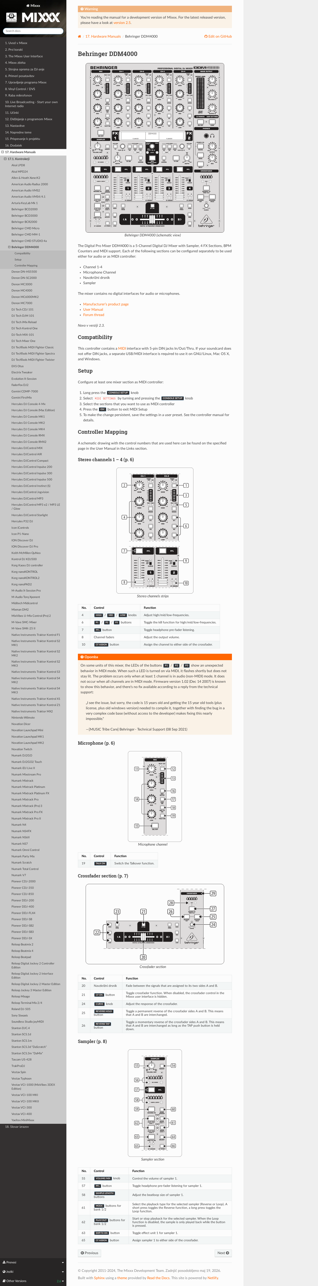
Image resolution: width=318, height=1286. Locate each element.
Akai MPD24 (20, 171)
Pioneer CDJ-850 (23, 894)
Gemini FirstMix (22, 397)
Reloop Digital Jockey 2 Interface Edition (32, 975)
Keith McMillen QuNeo (26, 553)
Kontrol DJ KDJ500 (24, 559)
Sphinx (99, 1278)
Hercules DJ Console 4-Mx (28, 404)
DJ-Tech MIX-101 (23, 335)
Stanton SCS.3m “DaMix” (27, 1053)
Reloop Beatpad (21, 957)
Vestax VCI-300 (22, 1107)
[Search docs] (33, 31)
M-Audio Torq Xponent (26, 597)
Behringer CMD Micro (25, 228)
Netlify (213, 1278)
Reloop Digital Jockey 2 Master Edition (36, 984)
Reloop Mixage (21, 996)
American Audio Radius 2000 (30, 184)
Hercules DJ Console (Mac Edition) (33, 410)
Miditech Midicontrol (25, 603)
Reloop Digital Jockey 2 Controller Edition (33, 965)
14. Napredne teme (18, 132)
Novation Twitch (22, 749)
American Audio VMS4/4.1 (29, 196)
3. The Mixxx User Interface (24, 56)
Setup (18, 259)
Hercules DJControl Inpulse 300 (32, 473)
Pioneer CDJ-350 (23, 888)
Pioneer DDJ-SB (22, 919)
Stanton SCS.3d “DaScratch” (29, 1047)
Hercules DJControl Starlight (30, 515)
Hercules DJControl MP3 (27, 498)
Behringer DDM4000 (23, 247)
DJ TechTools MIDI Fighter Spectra (33, 353)
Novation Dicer (21, 724)
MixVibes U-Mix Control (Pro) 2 (31, 616)
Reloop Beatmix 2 (22, 944)
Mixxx (33, 14)
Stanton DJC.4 (21, 1028)
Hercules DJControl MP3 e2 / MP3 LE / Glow (36, 506)
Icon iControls (20, 527)
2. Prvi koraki (14, 49)
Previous (89, 1253)
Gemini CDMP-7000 (25, 391)
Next (223, 1253)
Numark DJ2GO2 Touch (27, 762)
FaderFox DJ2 (20, 385)
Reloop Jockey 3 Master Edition (31, 990)
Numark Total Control (25, 869)
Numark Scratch (22, 862)
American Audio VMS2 (26, 190)
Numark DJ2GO (22, 755)
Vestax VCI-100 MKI (25, 1095)
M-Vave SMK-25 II (23, 628)
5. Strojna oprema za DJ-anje (24, 69)
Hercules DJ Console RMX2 (29, 442)
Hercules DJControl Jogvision (30, 492)
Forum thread (93, 315)
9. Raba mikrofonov (18, 95)
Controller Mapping (26, 265)
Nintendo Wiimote (23, 717)
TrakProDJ (18, 1066)
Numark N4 (19, 824)
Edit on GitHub (220, 36)
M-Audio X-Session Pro (26, 590)
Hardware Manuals (103, 36)
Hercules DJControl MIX (27, 448)
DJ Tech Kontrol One (25, 328)
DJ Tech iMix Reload (24, 322)
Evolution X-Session (24, 379)
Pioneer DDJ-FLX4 (23, 913)
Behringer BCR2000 (24, 222)
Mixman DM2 (20, 609)
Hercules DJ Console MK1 (28, 416)
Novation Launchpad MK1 (28, 736)
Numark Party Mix (23, 856)
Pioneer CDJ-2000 (24, 881)
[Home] (79, 36)
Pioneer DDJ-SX (22, 938)
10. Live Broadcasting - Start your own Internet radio (31, 104)
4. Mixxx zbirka (15, 62)
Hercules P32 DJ (22, 521)
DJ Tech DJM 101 (23, 315)
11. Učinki (12, 112)
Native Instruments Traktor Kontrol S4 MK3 (36, 690)
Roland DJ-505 (21, 1009)
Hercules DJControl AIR (27, 454)
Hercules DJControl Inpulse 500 (32, 479)
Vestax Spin (19, 1072)
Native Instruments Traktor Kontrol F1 (36, 635)
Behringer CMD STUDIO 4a (29, 241)
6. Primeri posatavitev (19, 76)
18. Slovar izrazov (17, 1126)
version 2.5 (122, 23)
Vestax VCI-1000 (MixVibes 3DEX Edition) (33, 1087)
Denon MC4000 (22, 290)
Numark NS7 (20, 844)
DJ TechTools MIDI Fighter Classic (33, 347)
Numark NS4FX (21, 831)
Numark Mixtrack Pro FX (27, 812)
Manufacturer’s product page (106, 304)
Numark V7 (19, 875)
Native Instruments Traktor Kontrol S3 (36, 672)
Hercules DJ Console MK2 (28, 423)
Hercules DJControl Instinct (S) (31, 486)
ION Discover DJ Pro (25, 546)
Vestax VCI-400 (22, 1114)
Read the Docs (158, 1278)
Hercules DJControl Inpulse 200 (32, 467)
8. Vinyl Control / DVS (20, 89)
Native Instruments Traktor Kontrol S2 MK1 (36, 643)
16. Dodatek (13, 145)
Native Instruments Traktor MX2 (32, 711)
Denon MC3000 (22, 284)
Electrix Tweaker (22, 372)
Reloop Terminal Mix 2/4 (27, 1003)
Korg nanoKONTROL (25, 572)
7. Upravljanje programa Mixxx (25, 82)
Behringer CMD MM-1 (26, 234)
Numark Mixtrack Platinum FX (30, 793)
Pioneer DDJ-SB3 (23, 932)
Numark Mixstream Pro (26, 774)
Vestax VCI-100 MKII (25, 1101)
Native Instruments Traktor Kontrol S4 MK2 (36, 680)
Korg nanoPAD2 (22, 584)
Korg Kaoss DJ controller (27, 565)
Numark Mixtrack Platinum (28, 787)
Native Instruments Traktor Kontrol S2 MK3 (36, 663)
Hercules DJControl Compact (30, 460)
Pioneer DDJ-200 (23, 900)
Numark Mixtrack (22, 780)
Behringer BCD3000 (25, 215)
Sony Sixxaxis (20, 1015)
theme (122, 1278)
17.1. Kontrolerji (17, 159)
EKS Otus (18, 366)
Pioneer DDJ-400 (23, 906)
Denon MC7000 (22, 303)
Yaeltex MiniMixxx (23, 1120)
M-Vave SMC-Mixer (24, 622)
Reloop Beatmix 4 (22, 951)
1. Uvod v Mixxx (16, 43)
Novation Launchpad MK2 (28, 743)
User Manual (93, 309)
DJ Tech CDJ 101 (23, 309)
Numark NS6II (21, 837)
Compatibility (22, 253)
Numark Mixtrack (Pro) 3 (27, 806)
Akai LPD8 (18, 165)
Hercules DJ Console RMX (28, 435)
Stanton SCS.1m (22, 1040)
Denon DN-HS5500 (24, 271)
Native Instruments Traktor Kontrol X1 (36, 699)
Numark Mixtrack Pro (25, 799)
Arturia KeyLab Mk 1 (25, 203)
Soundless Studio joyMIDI (28, 1021)
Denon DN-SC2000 (24, 278)
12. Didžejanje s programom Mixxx (28, 119)
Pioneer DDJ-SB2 (23, 925)
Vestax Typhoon (21, 1078)
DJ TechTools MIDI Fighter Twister (33, 360)
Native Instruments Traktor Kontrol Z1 (36, 705)
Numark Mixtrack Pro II (26, 818)
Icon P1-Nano (20, 534)
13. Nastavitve (15, 125)
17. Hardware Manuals (18, 152)
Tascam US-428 (22, 1059)
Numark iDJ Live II (23, 768)
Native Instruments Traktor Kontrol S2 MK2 (36, 653)
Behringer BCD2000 (25, 209)
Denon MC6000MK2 (25, 297)
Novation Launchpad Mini (27, 730)
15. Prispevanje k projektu (22, 139)
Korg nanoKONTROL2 (26, 578)
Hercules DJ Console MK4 (28, 429)
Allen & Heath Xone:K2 (26, 178)
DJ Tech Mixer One (23, 341)
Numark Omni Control (25, 850)
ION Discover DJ (22, 540)
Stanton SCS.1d (21, 1034)
